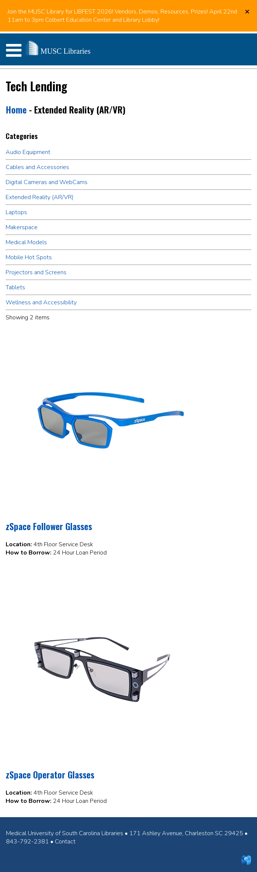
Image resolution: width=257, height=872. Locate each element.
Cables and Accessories (37, 167)
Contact (65, 841)
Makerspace (22, 227)
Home (16, 109)
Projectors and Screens (36, 272)
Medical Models (26, 242)
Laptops (16, 212)
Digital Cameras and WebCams (47, 182)
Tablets (15, 287)
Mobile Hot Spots (29, 257)
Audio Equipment (28, 152)
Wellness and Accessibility (41, 302)
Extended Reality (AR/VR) (40, 197)
